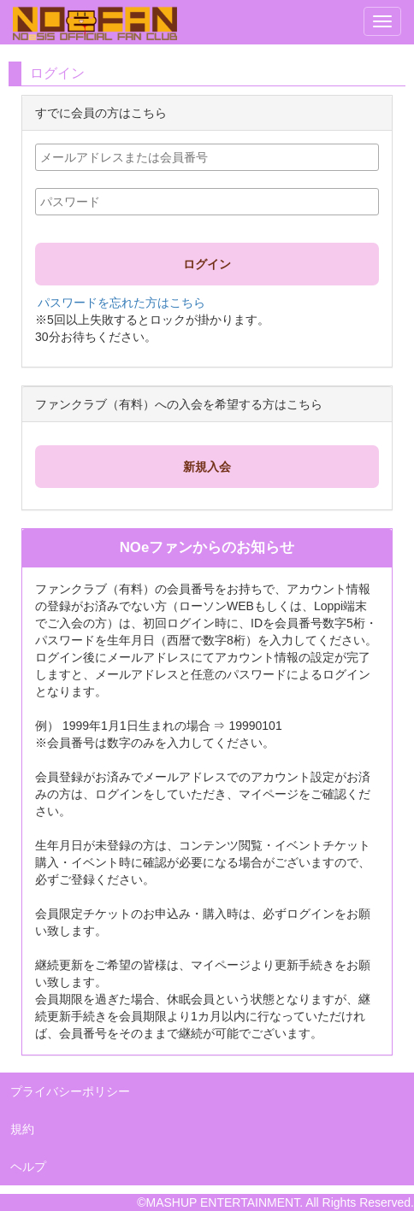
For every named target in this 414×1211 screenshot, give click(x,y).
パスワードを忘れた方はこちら (121, 302)
